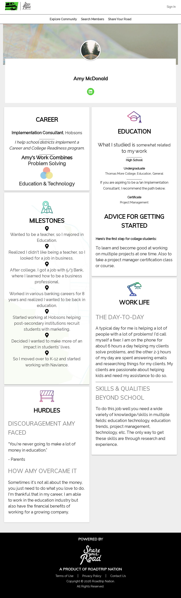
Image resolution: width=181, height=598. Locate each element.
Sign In (171, 6)
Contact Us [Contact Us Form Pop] (118, 576)
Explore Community (63, 19)
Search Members (92, 19)
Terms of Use (64, 576)
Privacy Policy (91, 576)
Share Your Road (119, 19)
